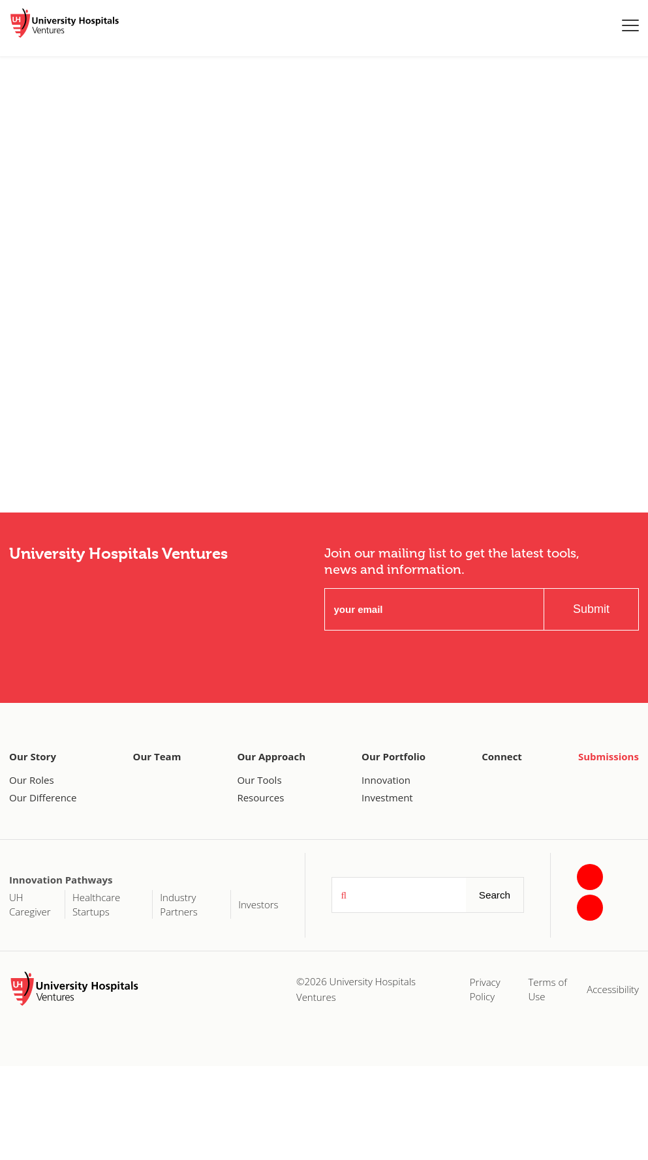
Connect (502, 756)
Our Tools (259, 779)
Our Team (157, 756)
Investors (258, 904)
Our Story (32, 756)
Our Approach (271, 756)
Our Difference (42, 797)
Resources (260, 797)
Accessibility (613, 989)
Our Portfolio (393, 756)
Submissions (608, 756)
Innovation (386, 779)
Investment (387, 797)
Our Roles (31, 779)
